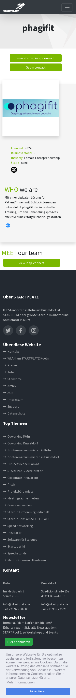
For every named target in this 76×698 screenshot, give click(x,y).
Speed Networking (18, 526)
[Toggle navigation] (67, 7)
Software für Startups (20, 539)
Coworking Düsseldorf (20, 443)
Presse (10, 365)
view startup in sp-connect (35, 58)
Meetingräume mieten (21, 498)
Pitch (9, 484)
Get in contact (36, 67)
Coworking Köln (16, 436)
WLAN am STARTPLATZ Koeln (26, 358)
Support (11, 406)
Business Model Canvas (21, 464)
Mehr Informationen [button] (20, 682)
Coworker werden (17, 505)
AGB (8, 393)
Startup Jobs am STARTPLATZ (26, 519)
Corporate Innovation (20, 478)
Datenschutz (14, 413)
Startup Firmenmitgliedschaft (26, 512)
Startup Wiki (14, 546)
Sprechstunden (15, 553)
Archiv (9, 386)
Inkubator (12, 533)
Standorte (12, 379)
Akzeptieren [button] (38, 691)
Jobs (8, 372)
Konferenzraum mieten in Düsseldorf (31, 457)
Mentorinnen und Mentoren (24, 560)
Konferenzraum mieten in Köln (27, 450)
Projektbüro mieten (19, 491)
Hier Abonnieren (18, 642)
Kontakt (11, 351)
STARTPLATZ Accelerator (23, 471)
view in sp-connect (32, 263)
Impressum (13, 400)
